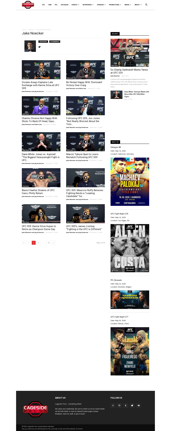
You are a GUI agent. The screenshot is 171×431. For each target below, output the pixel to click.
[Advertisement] (85, 17)
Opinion (101, 5)
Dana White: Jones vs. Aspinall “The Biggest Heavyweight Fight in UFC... (41, 157)
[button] (146, 3)
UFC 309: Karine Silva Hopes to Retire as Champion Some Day (39, 228)
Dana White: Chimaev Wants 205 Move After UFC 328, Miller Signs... (136, 94)
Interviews (88, 5)
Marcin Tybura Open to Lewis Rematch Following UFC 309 (82, 156)
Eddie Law (82, 88)
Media (128, 5)
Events (75, 5)
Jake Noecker (26, 91)
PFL (56, 5)
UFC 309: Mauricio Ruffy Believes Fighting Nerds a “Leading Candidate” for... (84, 193)
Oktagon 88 (116, 147)
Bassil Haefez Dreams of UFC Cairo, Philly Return (38, 192)
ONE (50, 5)
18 (48, 243)
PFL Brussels (116, 280)
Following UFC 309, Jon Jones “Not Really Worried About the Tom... (83, 121)
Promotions (115, 5)
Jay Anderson (39, 91)
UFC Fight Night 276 (119, 214)
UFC (43, 5)
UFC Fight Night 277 (119, 317)
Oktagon (64, 5)
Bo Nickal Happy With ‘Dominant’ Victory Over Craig (84, 84)
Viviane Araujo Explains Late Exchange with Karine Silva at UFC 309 (40, 85)
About (138, 5)
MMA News (26, 78)
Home (24, 30)
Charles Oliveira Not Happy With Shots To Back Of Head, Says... (39, 120)
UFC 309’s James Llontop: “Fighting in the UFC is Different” (84, 228)
